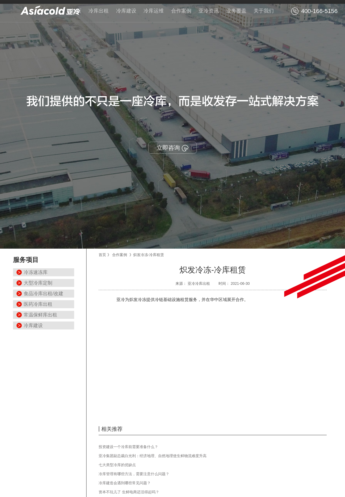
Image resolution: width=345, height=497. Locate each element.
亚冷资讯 (209, 11)
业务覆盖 (236, 11)
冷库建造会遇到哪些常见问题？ (125, 483)
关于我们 (264, 11)
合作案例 (181, 11)
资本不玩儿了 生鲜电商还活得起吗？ (129, 492)
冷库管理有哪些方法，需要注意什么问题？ (134, 474)
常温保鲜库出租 (40, 315)
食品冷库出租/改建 (43, 293)
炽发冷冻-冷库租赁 (148, 255)
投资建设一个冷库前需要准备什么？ (128, 447)
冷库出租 (99, 11)
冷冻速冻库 (36, 272)
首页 (76, 11)
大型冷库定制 (38, 283)
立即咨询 (172, 148)
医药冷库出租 (38, 304)
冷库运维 (154, 11)
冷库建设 (126, 11)
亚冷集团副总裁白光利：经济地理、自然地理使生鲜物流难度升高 (153, 456)
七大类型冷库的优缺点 (117, 465)
